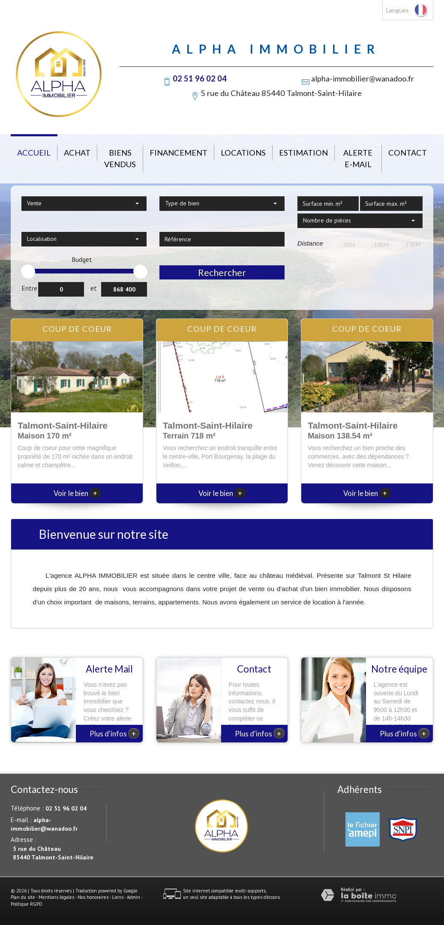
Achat (77, 152)
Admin (133, 897)
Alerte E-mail (357, 158)
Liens (117, 897)
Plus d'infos (114, 733)
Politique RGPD (26, 904)
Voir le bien (77, 493)
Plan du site (23, 897)
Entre (29, 288)
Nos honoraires (93, 897)
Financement (178, 152)
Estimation (303, 152)
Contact (407, 152)
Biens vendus (120, 158)
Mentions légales (56, 897)
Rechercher (222, 272)
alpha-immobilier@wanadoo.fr (362, 78)
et (93, 288)
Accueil (34, 152)
